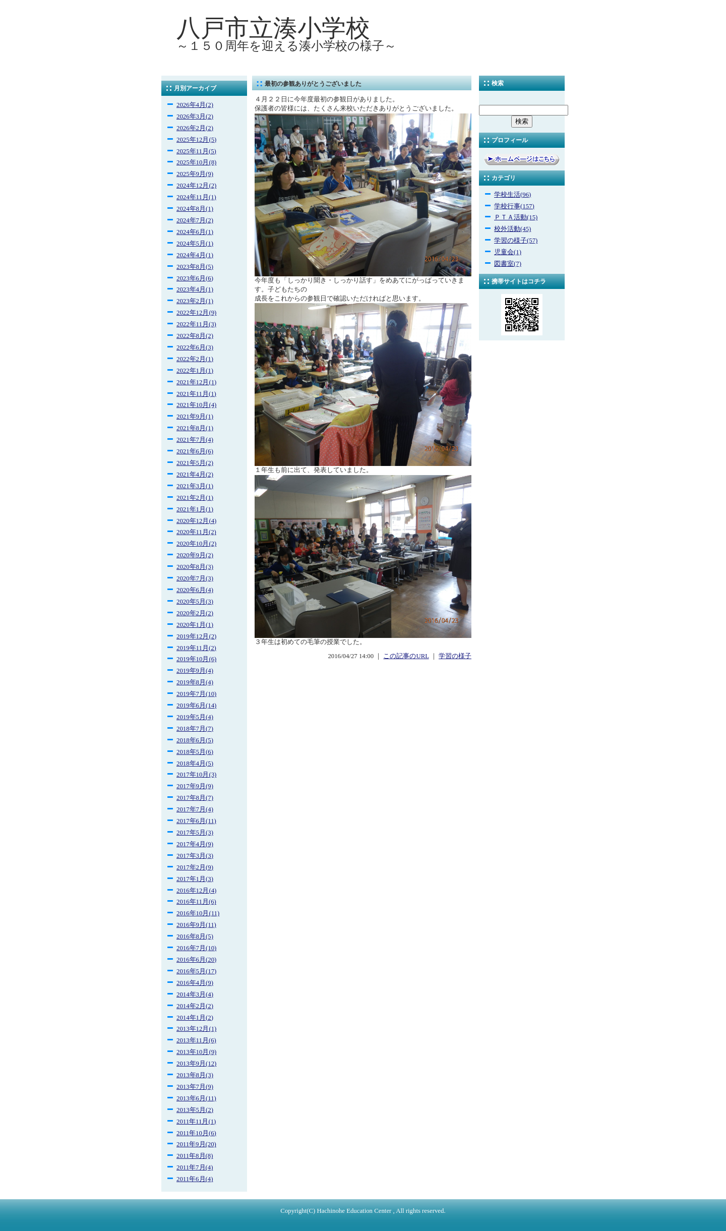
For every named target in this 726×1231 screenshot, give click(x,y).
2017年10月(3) (196, 774)
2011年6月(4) (194, 1179)
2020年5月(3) (194, 601)
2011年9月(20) (196, 1144)
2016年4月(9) (194, 982)
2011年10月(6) (196, 1133)
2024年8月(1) (194, 208)
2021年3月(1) (194, 486)
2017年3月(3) (194, 855)
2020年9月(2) (194, 555)
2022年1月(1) (194, 370)
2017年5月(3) (194, 832)
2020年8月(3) (194, 566)
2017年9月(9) (194, 786)
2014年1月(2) (194, 1017)
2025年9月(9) (194, 174)
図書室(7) (507, 263)
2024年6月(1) (194, 232)
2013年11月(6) (196, 1040)
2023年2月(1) (194, 301)
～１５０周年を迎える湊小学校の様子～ (286, 45)
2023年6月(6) (194, 278)
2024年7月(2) (194, 220)
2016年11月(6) (196, 901)
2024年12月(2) (196, 185)
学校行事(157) (514, 206)
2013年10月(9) (196, 1052)
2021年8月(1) (194, 428)
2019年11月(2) (196, 648)
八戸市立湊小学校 (273, 28)
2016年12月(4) (196, 890)
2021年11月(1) (196, 393)
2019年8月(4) (194, 682)
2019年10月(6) (196, 659)
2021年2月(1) (194, 497)
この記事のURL (406, 656)
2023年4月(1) (194, 289)
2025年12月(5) (196, 139)
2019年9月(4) (194, 670)
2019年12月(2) (196, 636)
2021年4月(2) (194, 474)
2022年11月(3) (196, 324)
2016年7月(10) (196, 948)
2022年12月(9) (196, 312)
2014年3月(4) (194, 994)
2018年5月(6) (194, 751)
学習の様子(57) (515, 240)
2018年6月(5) (194, 740)
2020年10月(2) (196, 543)
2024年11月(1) (196, 197)
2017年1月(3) (194, 879)
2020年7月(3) (194, 578)
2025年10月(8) (196, 162)
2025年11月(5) (196, 151)
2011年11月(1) (196, 1121)
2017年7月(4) (194, 809)
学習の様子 (455, 656)
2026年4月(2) (194, 104)
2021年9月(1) (194, 416)
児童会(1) (507, 252)
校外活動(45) (512, 228)
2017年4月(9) (194, 844)
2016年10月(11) (197, 913)
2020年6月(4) (194, 590)
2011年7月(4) (194, 1167)
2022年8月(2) (194, 335)
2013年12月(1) (196, 1028)
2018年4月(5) (194, 763)
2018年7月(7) (194, 728)
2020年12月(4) (196, 520)
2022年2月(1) (194, 359)
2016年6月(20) (196, 959)
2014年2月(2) (194, 1006)
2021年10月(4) (196, 404)
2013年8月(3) (194, 1075)
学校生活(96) (512, 194)
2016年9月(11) (196, 924)
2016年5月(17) (196, 971)
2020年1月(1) (194, 624)
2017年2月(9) (194, 867)
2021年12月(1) (196, 382)
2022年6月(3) (194, 347)
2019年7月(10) (196, 693)
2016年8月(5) (194, 936)
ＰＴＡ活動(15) (515, 217)
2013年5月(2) (194, 1109)
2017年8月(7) (194, 797)
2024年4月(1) (194, 255)
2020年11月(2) (196, 532)
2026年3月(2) (194, 116)
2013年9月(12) (196, 1063)
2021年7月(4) (194, 439)
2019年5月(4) (194, 717)
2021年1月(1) (194, 509)
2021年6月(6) (194, 451)
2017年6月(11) (196, 821)
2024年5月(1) (194, 243)
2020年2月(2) (194, 613)
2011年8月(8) (194, 1155)
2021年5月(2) (194, 462)
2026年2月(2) (194, 128)
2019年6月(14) (196, 705)
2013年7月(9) (194, 1086)
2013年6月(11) (196, 1098)
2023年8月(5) (194, 266)
